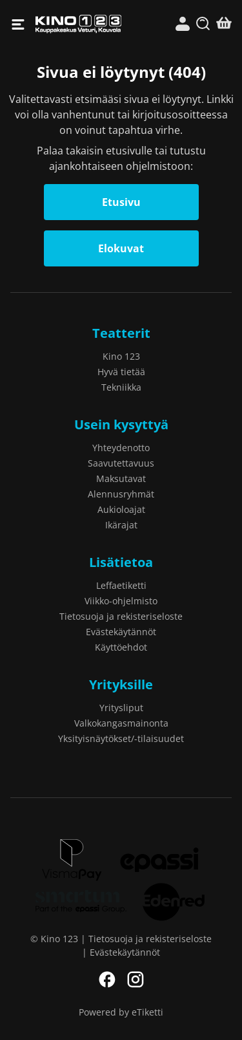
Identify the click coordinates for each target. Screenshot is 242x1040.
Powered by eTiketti (121, 1012)
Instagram (135, 979)
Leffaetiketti (121, 585)
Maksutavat (121, 478)
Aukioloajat (121, 509)
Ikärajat (121, 525)
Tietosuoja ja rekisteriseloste (121, 616)
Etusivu (121, 202)
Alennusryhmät (121, 494)
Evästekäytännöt (121, 632)
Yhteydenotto (121, 447)
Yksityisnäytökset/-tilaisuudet (121, 738)
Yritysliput (121, 707)
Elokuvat (121, 248)
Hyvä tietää (121, 372)
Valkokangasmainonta (121, 723)
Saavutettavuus (121, 463)
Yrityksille (121, 684)
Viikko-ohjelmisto (121, 601)
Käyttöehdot (121, 647)
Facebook (107, 979)
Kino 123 (78, 24)
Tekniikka (121, 387)
